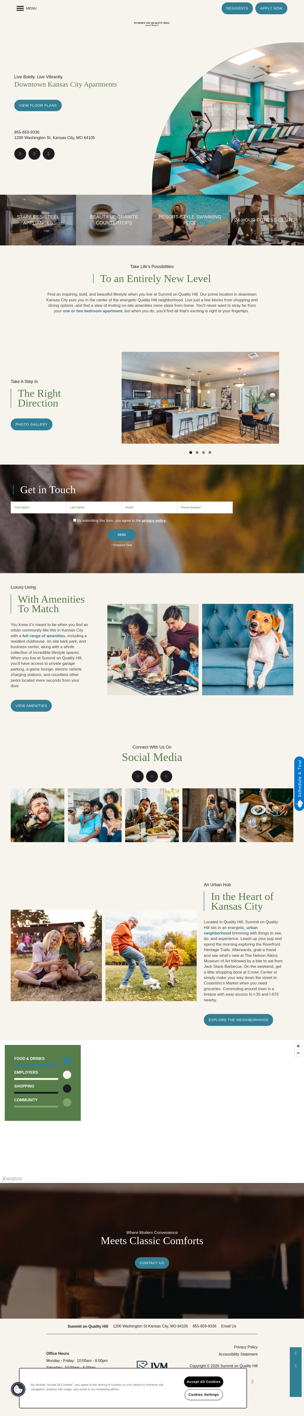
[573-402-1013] (296, 1353)
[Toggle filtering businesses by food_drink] (67, 1061)
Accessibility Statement (238, 1354)
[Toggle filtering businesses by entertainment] (67, 1075)
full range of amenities (43, 636)
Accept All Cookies (204, 1382)
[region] (152, 1111)
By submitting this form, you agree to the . (122, 520)
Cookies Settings (203, 1394)
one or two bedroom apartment (92, 311)
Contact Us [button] (152, 1263)
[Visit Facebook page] (20, 154)
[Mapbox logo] (11, 1179)
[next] (286, 395)
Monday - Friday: (60, 1361)
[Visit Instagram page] (49, 154)
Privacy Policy (246, 1347)
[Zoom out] (298, 1052)
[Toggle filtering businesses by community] (67, 1102)
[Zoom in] (298, 1046)
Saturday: (54, 1368)
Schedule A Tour (299, 779)
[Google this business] (34, 154)
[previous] (114, 395)
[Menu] (27, 8)
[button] (237, 8)
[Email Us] (296, 1366)
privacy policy (154, 520)
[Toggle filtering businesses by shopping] (67, 1088)
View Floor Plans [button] (38, 105)
